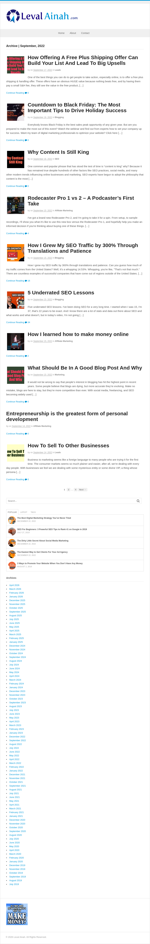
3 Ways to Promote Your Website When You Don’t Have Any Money (50, 563)
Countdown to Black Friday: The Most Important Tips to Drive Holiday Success (77, 107)
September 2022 (17, 740)
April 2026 (14, 585)
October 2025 (16, 608)
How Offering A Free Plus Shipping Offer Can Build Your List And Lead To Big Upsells (83, 60)
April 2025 (14, 630)
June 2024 (14, 668)
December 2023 (17, 691)
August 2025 (15, 615)
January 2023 (16, 733)
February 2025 (16, 638)
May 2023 (14, 717)
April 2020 (14, 850)
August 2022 (15, 744)
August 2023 (15, 706)
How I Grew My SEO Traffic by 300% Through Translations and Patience (83, 248)
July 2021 (14, 793)
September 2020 (17, 831)
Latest (23, 512)
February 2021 (16, 812)
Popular (12, 512)
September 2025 (17, 611)
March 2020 (15, 854)
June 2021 (14, 797)
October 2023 (16, 698)
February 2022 (16, 767)
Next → (82, 489)
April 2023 (14, 721)
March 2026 (15, 589)
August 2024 (15, 661)
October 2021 (16, 782)
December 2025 (17, 600)
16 (27, 280)
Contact (85, 33)
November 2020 (17, 823)
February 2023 (16, 729)
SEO (57, 159)
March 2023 (15, 725)
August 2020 (15, 835)
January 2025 (16, 642)
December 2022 (17, 736)
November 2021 (17, 778)
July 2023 (14, 710)
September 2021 (17, 786)
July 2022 (14, 748)
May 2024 (14, 672)
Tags (33, 512)
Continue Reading (15, 93)
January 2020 (16, 861)
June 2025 (14, 623)
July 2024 (14, 664)
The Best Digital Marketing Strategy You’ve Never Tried (44, 518)
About (73, 33)
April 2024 (14, 676)
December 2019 (17, 865)
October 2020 (16, 827)
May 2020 (14, 846)
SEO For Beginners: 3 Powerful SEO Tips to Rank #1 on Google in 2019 (52, 529)
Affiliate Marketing (64, 210)
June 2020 (14, 842)
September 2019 (17, 876)
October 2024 (16, 653)
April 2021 (14, 804)
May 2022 (14, 755)
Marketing (60, 375)
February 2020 (16, 857)
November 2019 (17, 869)
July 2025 (14, 619)
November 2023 (17, 695)
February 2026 (16, 592)
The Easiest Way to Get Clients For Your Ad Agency (42, 552)
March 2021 (15, 808)
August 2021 (15, 789)
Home (61, 33)
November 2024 (17, 649)
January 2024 (16, 687)
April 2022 (14, 759)
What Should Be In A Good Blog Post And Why (85, 368)
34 (27, 322)
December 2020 (17, 820)
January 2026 (16, 596)
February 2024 (16, 683)
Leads (58, 70)
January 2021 (16, 816)
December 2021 (17, 774)
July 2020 (14, 839)
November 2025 (17, 604)
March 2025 (15, 634)
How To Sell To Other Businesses (68, 445)
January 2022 (16, 770)
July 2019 (14, 884)
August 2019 (15, 880)
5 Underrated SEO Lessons (61, 292)
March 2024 (15, 680)
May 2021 (14, 801)
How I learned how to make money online (78, 334)
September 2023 (17, 702)
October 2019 (16, 873)
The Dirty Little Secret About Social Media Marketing (42, 541)
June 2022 (14, 751)
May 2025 (14, 627)
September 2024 (17, 657)
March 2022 (15, 763)
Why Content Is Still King (58, 152)
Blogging (59, 117)
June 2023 (14, 714)
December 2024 (17, 645)
